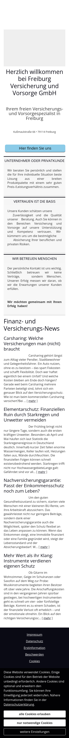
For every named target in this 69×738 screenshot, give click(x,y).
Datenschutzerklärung (19, 704)
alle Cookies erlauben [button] (34, 714)
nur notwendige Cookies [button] (34, 723)
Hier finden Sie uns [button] (35, 148)
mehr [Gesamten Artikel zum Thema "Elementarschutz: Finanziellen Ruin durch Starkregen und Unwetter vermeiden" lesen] (41, 472)
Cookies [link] (34, 661)
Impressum (34, 635)
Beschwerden (34, 654)
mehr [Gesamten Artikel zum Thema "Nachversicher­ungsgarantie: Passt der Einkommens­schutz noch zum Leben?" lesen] (44, 547)
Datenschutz (34, 641)
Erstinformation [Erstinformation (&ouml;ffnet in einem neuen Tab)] (34, 648)
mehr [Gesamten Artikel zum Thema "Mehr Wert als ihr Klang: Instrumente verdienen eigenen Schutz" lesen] (47, 618)
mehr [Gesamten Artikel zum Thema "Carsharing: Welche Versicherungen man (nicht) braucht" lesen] (32, 401)
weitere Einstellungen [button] (34, 732)
